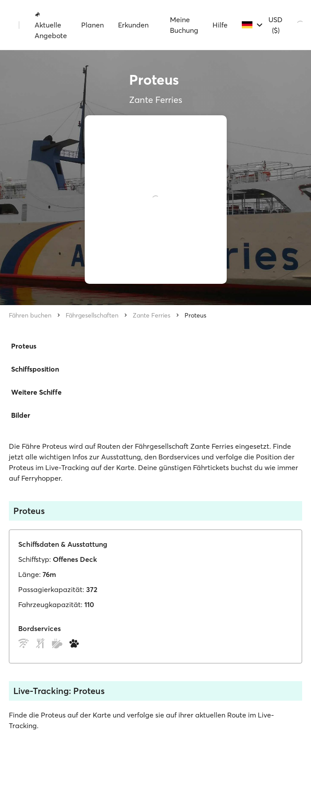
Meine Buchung (184, 25)
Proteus (195, 315)
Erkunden (133, 24)
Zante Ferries (151, 315)
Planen (92, 24)
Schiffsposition (35, 369)
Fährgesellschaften (92, 315)
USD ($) (275, 25)
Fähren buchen (30, 315)
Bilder (20, 415)
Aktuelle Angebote (51, 25)
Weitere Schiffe (36, 392)
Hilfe (220, 24)
